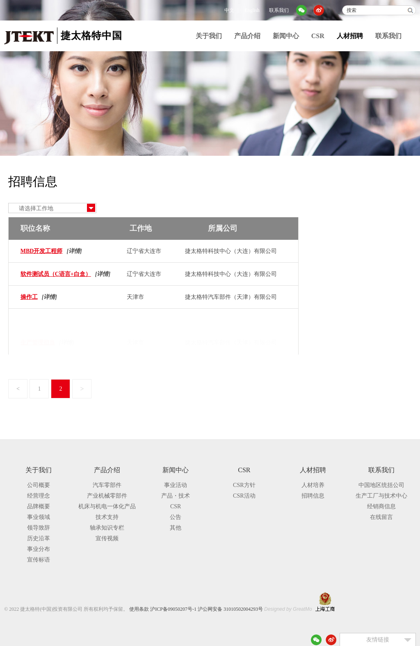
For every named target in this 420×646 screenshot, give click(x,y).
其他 (175, 528)
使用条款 (139, 609)
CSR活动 (244, 496)
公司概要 (38, 485)
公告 (175, 517)
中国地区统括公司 (381, 485)
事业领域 (38, 517)
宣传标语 (38, 560)
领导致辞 (38, 528)
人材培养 (335, 201)
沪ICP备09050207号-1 (173, 609)
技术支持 (107, 517)
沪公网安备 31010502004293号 (230, 609)
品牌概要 (38, 506)
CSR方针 (244, 485)
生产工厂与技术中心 (381, 496)
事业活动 (175, 485)
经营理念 (38, 496)
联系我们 (279, 10)
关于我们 (209, 35)
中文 (229, 10)
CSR (317, 35)
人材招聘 (350, 35)
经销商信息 (381, 506)
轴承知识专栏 (107, 528)
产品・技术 (175, 496)
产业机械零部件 (107, 496)
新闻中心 (286, 35)
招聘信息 (335, 218)
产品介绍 (247, 35)
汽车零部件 (107, 485)
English (252, 10)
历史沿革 (38, 538)
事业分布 (38, 549)
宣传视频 (107, 538)
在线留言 (381, 517)
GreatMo (302, 609)
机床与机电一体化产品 (107, 506)
